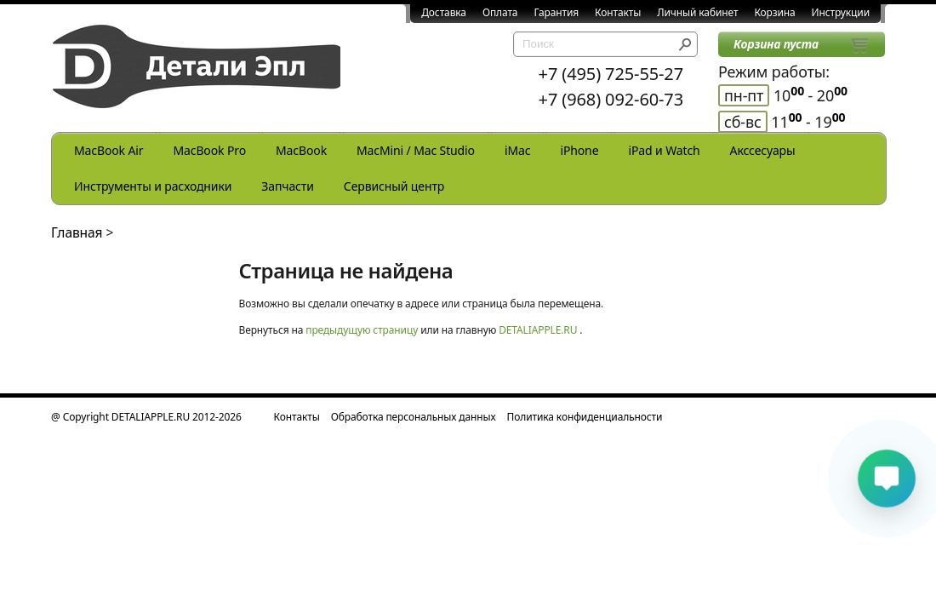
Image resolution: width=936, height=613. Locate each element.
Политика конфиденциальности (585, 417)
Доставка (443, 12)
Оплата (500, 12)
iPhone (579, 150)
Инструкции (841, 12)
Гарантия (556, 12)
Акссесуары (763, 150)
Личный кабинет (697, 12)
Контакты (618, 12)
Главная (77, 232)
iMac (517, 150)
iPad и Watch (663, 150)
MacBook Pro (209, 150)
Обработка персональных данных (413, 417)
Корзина (774, 12)
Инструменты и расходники (152, 186)
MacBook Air (108, 150)
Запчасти (287, 186)
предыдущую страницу (361, 330)
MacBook (301, 150)
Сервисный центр (394, 186)
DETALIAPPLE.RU (538, 330)
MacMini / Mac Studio (416, 150)
